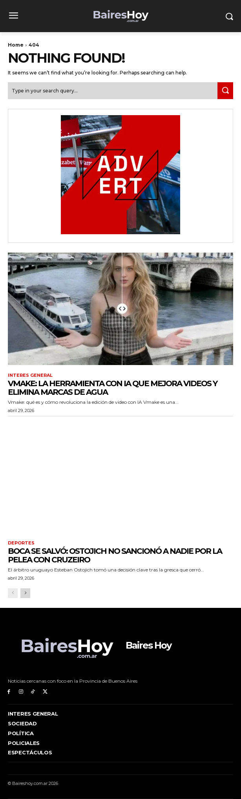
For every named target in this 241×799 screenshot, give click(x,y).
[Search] (225, 90)
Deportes (21, 543)
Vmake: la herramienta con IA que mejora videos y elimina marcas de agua (112, 388)
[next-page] (25, 593)
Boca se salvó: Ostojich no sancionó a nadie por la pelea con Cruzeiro (115, 555)
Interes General (30, 375)
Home (16, 45)
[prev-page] (13, 593)
